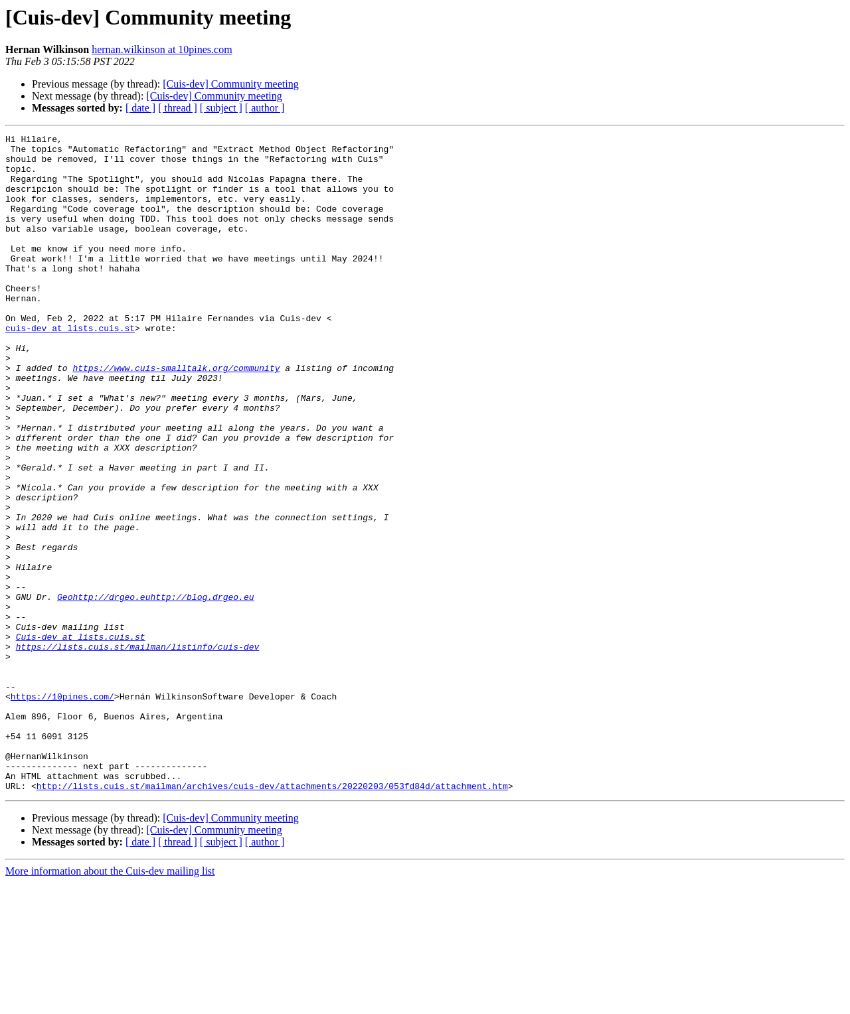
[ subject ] (221, 107)
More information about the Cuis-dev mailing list (110, 1002)
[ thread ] (177, 107)
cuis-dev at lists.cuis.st (70, 368)
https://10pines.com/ (62, 810)
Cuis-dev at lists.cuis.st (80, 738)
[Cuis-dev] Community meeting (230, 84)
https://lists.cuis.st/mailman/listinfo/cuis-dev (138, 750)
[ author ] (265, 107)
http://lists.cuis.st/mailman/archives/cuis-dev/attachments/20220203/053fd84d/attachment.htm (272, 917)
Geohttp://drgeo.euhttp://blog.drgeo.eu (155, 690)
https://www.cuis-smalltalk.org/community (176, 415)
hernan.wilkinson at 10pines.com (162, 49)
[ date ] (140, 107)
